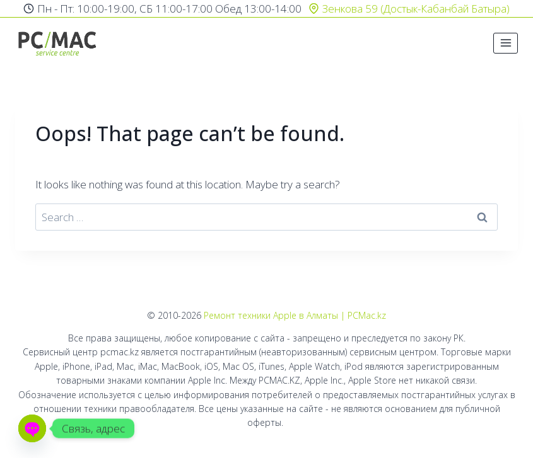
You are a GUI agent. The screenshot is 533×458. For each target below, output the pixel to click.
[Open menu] (505, 43)
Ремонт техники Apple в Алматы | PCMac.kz (295, 315)
